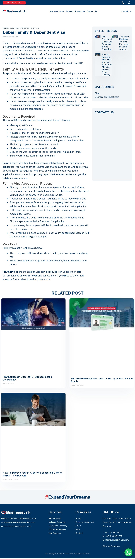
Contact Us (92, 11)
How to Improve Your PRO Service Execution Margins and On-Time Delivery (107, 64)
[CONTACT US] (112, 146)
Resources (80, 11)
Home (5, 28)
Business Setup (56, 11)
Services (69, 11)
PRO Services (10, 272)
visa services (30, 275)
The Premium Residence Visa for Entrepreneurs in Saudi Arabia (126, 43)
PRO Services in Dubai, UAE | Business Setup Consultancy (108, 43)
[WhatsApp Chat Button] (128, 552)
